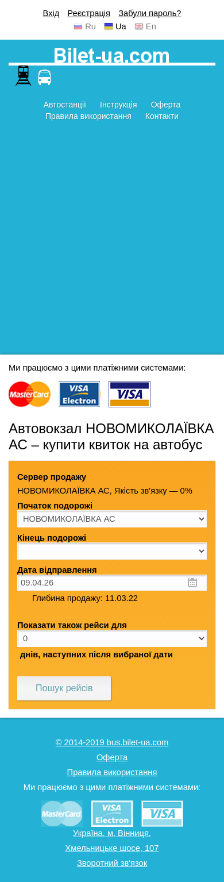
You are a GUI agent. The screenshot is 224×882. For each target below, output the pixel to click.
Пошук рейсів (64, 688)
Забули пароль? (149, 13)
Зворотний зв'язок (112, 863)
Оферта (166, 104)
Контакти (162, 116)
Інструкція (118, 104)
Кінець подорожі (51, 537)
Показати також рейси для (72, 625)
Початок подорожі (54, 505)
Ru (90, 26)
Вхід (51, 13)
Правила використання (88, 116)
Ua (120, 26)
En (151, 26)
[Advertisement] (112, 242)
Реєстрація (88, 13)
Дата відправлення (57, 570)
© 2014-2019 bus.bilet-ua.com (112, 742)
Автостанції (65, 104)
